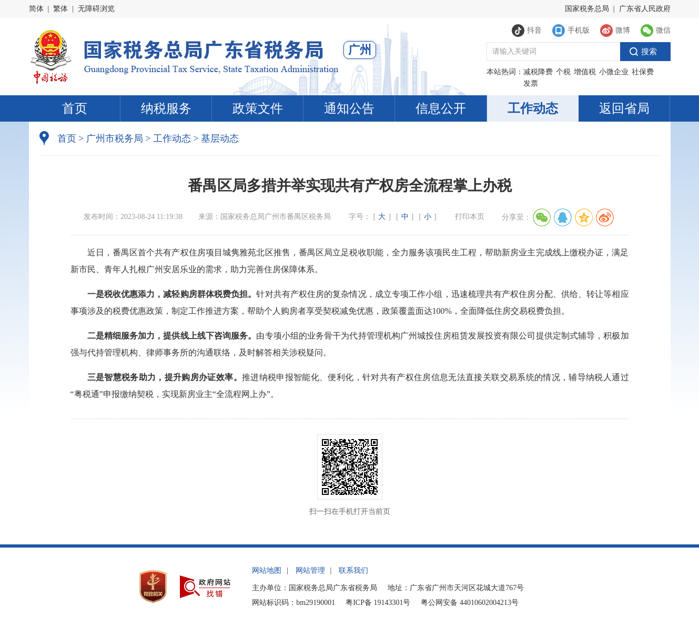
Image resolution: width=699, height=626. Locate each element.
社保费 (643, 72)
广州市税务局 (114, 138)
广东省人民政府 (645, 9)
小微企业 (614, 72)
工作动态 (533, 108)
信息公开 (441, 108)
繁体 (60, 9)
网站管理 (310, 570)
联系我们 (353, 570)
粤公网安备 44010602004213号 (470, 603)
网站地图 (266, 570)
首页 (74, 108)
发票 (530, 83)
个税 (563, 72)
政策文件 (257, 108)
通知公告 (349, 108)
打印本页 (469, 217)
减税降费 (538, 72)
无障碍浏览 (96, 9)
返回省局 (624, 108)
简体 (36, 9)
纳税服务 (166, 108)
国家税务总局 (587, 9)
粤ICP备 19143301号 (378, 603)
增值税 (585, 72)
